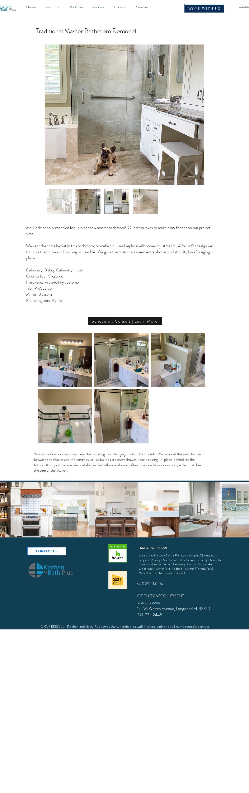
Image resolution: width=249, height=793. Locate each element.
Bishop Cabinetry (58, 270)
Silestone (55, 276)
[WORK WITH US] (204, 8)
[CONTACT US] (46, 551)
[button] (145, 7)
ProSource (43, 288)
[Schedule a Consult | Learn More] (125, 321)
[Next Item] (197, 115)
